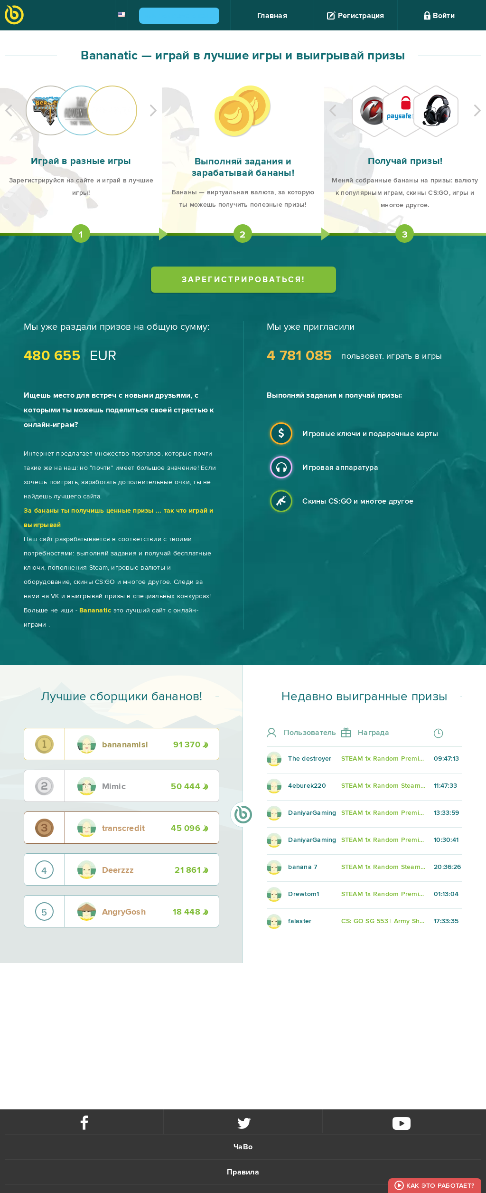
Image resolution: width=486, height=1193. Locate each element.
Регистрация (355, 15)
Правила (243, 1172)
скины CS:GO (94, 582)
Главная (272, 15)
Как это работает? (440, 1186)
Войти (439, 15)
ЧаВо (243, 1147)
